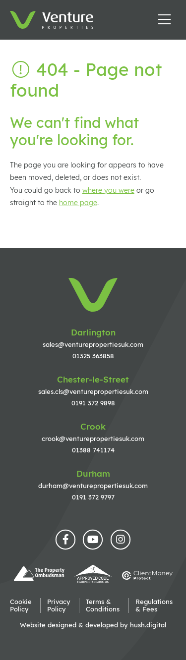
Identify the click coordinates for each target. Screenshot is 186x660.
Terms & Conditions (103, 605)
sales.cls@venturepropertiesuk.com (93, 391)
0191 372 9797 (93, 497)
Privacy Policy (58, 605)
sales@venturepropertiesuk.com (93, 344)
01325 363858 (93, 356)
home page (78, 202)
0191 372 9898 (93, 403)
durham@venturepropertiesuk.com (93, 486)
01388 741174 (93, 450)
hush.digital (148, 625)
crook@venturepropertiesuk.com (93, 438)
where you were (108, 190)
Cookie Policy (21, 605)
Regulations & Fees (154, 605)
